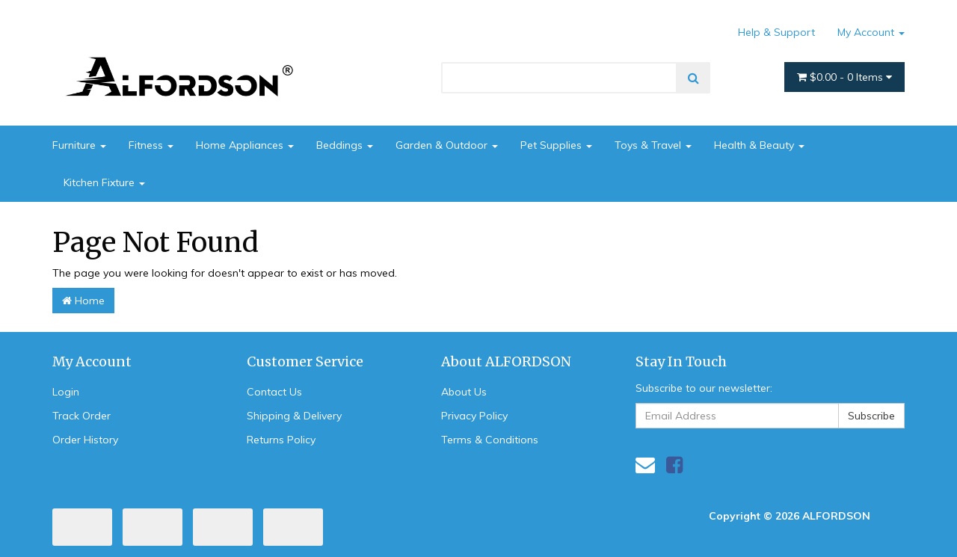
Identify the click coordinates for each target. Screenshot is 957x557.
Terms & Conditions (489, 439)
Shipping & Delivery (294, 415)
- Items (844, 77)
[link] (674, 464)
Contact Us (274, 391)
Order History (85, 439)
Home (83, 300)
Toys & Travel (653, 145)
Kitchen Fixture (104, 182)
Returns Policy (281, 439)
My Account (871, 32)
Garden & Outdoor (447, 145)
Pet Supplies (556, 145)
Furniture (79, 145)
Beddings (344, 145)
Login (65, 391)
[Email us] (645, 464)
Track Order (81, 415)
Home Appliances (245, 145)
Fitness (151, 145)
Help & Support (776, 32)
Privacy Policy (474, 415)
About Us (464, 391)
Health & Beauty (759, 145)
